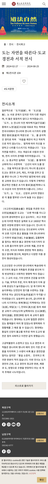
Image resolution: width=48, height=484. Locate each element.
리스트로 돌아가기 (24, 385)
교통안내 (40, 413)
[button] (4, 4)
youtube (13, 424)
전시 (11, 44)
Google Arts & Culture (18, 424)
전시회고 (21, 44)
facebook (4, 424)
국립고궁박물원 (21, 4)
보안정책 (32, 473)
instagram (9, 424)
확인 (42, 479)
